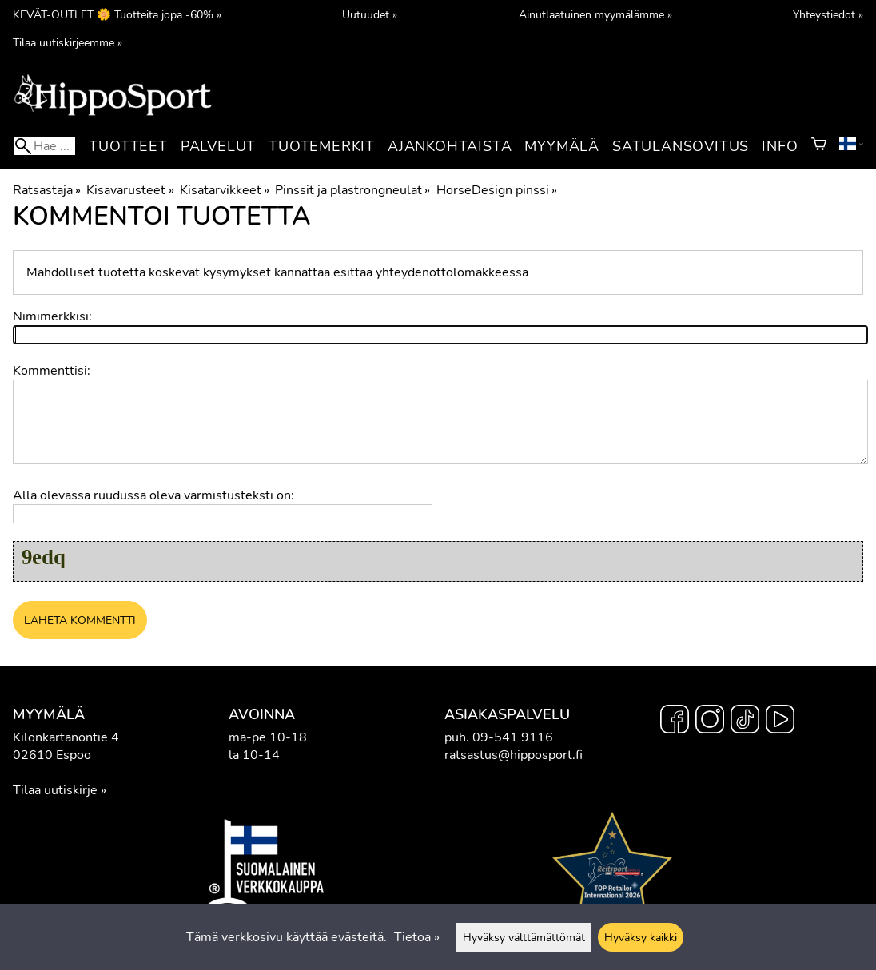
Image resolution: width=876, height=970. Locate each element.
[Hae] (44, 146)
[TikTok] (745, 721)
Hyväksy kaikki (640, 937)
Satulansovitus (680, 146)
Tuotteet (128, 146)
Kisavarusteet (129, 190)
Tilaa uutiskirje (55, 790)
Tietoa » (417, 937)
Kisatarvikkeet (224, 190)
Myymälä (561, 146)
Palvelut (218, 146)
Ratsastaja (47, 190)
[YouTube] (780, 721)
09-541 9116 (512, 737)
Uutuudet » (369, 14)
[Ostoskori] (818, 146)
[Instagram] (709, 721)
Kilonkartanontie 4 (66, 737)
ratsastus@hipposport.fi (513, 755)
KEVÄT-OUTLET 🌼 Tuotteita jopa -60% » (117, 14)
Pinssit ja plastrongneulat (352, 190)
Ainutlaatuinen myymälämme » (595, 14)
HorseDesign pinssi (496, 190)
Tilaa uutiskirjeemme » (67, 42)
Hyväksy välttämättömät (524, 937)
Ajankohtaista (450, 146)
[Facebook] (674, 721)
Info (780, 146)
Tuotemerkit (322, 146)
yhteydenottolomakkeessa (452, 272)
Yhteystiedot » (828, 14)
